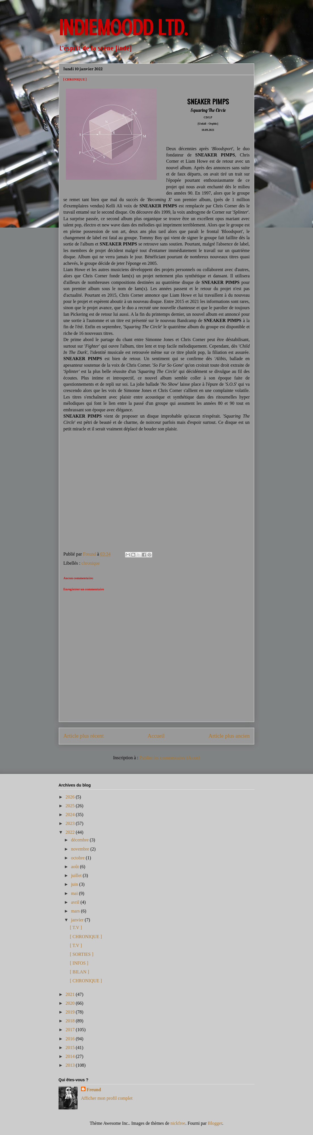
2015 (71, 1047)
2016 (71, 1038)
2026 (71, 796)
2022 (71, 832)
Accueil (156, 736)
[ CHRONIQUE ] (86, 936)
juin (75, 884)
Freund (94, 1089)
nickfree (177, 1123)
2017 (71, 1029)
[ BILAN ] (79, 971)
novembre (80, 849)
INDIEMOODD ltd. (123, 28)
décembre (80, 839)
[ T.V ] (76, 927)
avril (75, 902)
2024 (71, 814)
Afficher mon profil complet (106, 1098)
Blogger (215, 1123)
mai (75, 893)
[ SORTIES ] (81, 954)
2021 (71, 994)
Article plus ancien (229, 736)
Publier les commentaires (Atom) (169, 757)
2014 (71, 1056)
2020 (71, 1003)
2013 (71, 1065)
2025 (71, 805)
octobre (78, 857)
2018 (71, 1020)
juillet (77, 875)
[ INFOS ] (79, 963)
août (75, 866)
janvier (78, 919)
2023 (71, 823)
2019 (71, 1012)
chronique (91, 563)
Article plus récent (83, 736)
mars (76, 911)
